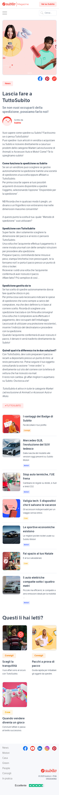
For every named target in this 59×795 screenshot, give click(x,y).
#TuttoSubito (13, 406)
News (8, 83)
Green (5, 763)
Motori (26, 465)
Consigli (27, 430)
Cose (26, 518)
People (6, 768)
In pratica (7, 778)
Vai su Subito (48, 4)
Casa (5, 758)
